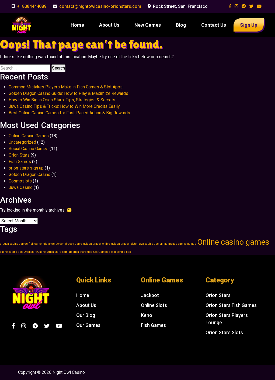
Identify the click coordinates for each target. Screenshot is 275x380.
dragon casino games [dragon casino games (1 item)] (14, 244)
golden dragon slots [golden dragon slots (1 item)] (124, 244)
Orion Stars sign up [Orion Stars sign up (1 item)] (59, 252)
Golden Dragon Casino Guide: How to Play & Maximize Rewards (68, 93)
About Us (109, 25)
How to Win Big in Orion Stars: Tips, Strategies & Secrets (62, 99)
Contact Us (213, 25)
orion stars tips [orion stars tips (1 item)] (82, 252)
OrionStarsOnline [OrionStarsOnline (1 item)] (35, 252)
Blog (181, 25)
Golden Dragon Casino (29, 174)
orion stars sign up (26, 168)
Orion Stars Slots (224, 332)
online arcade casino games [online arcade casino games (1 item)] (178, 244)
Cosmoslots (20, 181)
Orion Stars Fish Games (231, 305)
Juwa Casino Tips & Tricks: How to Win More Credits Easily (64, 106)
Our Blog (85, 315)
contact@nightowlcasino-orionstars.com (100, 6)
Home (77, 25)
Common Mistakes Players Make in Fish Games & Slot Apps (66, 86)
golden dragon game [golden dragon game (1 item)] (69, 244)
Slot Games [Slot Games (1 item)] (100, 252)
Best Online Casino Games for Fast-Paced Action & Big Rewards (69, 112)
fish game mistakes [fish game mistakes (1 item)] (42, 244)
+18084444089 (31, 6)
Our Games (88, 325)
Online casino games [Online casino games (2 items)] (233, 242)
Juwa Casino (21, 187)
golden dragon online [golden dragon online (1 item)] (96, 244)
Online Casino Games (29, 135)
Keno (146, 315)
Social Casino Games (28, 148)
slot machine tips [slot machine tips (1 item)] (120, 252)
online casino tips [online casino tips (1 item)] (11, 252)
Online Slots (154, 305)
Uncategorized (22, 142)
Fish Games (20, 161)
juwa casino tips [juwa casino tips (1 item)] (148, 244)
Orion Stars (19, 155)
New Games (147, 25)
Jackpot (150, 295)
